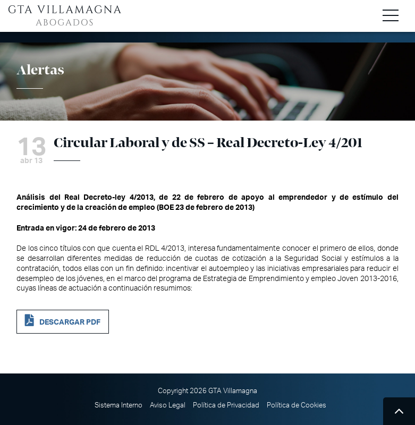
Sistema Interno (118, 405)
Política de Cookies (296, 405)
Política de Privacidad (226, 405)
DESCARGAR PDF (69, 322)
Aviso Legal (167, 405)
